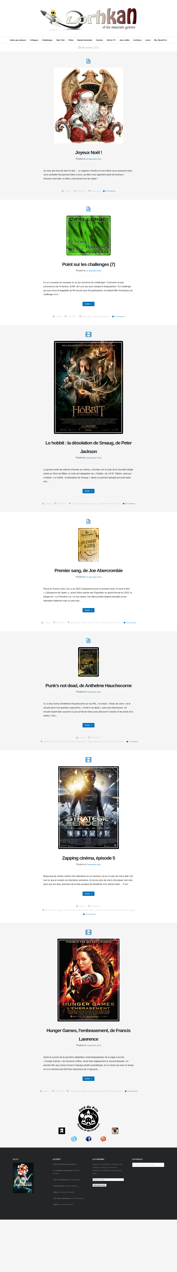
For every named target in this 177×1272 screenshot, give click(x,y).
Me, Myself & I (160, 40)
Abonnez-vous (99, 1238)
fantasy (80, 511)
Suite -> (88, 308)
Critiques (34, 40)
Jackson (93, 511)
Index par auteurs (18, 40)
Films (71, 40)
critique (73, 511)
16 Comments (89, 951)
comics (51, 947)
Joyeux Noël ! (88, 153)
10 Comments (110, 193)
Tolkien (119, 511)
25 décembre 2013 (94, 161)
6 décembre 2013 (93, 901)
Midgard (98, 771)
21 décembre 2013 (94, 275)
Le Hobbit (102, 511)
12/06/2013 (95, 943)
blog (99, 193)
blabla (93, 193)
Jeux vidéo (124, 40)
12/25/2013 (80, 193)
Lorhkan (65, 193)
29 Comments (132, 511)
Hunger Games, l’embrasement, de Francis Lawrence (88, 1077)
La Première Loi (107, 641)
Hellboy (92, 947)
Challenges (47, 40)
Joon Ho (104, 947)
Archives (137, 40)
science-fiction (126, 771)
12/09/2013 (95, 767)
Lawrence (105, 1139)
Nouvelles (106, 771)
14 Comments (120, 321)
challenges (96, 321)
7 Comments (89, 775)
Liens (147, 40)
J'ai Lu (97, 641)
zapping (135, 947)
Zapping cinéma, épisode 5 (88, 893)
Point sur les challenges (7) (88, 267)
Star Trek (60, 40)
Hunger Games (94, 1139)
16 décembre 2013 (94, 464)
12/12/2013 (57, 641)
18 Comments (89, 1143)
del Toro (65, 947)
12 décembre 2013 (94, 595)
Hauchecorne (88, 771)
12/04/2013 (64, 1139)
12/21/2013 (70, 321)
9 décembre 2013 (93, 721)
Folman (86, 947)
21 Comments (133, 641)
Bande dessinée (84, 40)
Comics (99, 40)
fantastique (69, 771)
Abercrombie (73, 641)
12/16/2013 (58, 511)
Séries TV (111, 40)
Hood (98, 947)
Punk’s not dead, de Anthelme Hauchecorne (88, 709)
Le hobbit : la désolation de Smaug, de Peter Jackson (88, 453)
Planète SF (105, 321)
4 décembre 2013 (93, 1093)
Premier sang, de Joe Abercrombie (88, 583)
